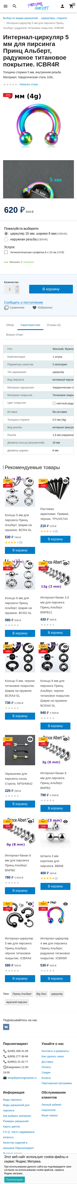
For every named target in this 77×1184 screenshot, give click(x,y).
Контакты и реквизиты (55, 1051)
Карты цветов (11, 1126)
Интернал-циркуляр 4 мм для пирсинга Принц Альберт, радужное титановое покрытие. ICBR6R (55, 948)
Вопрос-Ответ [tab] (14, 334)
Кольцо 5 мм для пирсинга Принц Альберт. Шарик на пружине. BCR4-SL (18, 522)
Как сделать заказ (53, 1056)
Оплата (46, 1067)
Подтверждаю (14, 1179)
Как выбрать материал (17, 1115)
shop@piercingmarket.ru (22, 1077)
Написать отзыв (29, 84)
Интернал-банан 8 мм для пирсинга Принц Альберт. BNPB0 (18, 863)
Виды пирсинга (12, 1099)
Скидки (46, 1072)
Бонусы (46, 1077)
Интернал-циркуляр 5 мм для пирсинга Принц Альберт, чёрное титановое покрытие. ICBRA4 (19, 948)
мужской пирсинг (16, 1002)
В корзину (51, 289)
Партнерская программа (57, 1083)
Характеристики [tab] (30, 324)
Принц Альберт (22, 993)
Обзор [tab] (10, 324)
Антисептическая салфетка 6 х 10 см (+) (37, 252)
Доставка (47, 1061)
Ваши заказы (50, 1115)
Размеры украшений (16, 1121)
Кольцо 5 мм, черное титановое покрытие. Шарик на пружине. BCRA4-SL (20, 688)
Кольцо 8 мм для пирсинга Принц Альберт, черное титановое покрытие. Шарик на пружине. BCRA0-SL (55, 693)
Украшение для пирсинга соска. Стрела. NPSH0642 (18, 778)
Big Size (41, 993)
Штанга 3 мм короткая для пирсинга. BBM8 (51, 861)
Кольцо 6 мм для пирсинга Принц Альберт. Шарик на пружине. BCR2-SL (18, 605)
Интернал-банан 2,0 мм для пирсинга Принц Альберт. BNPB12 (54, 605)
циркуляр (57, 993)
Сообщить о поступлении (23, 302)
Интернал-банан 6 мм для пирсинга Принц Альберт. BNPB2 (53, 780)
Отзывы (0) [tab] (54, 324)
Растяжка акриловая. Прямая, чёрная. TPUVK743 (54, 513)
